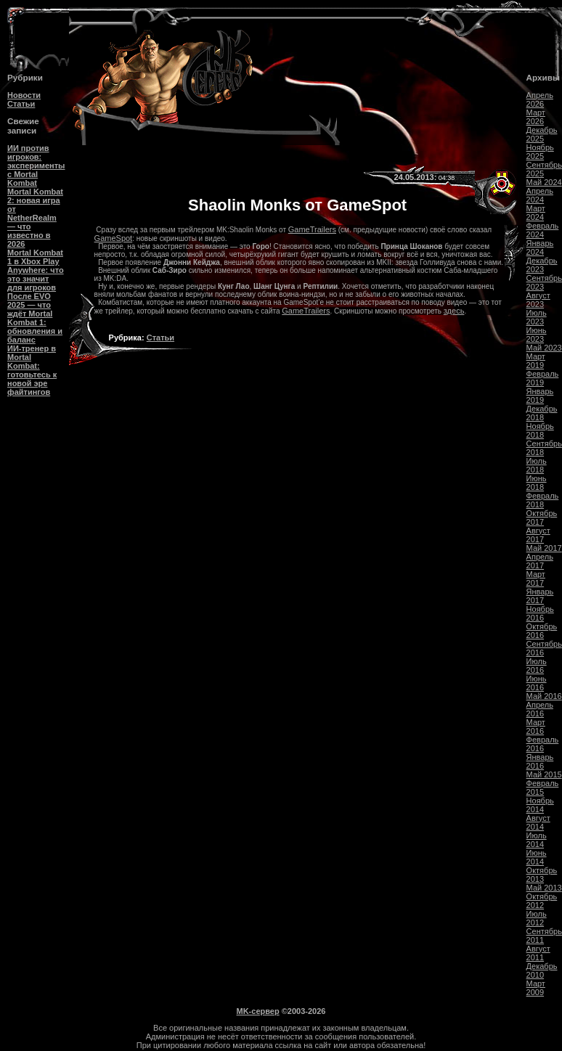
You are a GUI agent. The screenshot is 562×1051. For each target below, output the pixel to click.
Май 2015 (544, 774)
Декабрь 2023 (542, 265)
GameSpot (113, 238)
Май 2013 (544, 887)
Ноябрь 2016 (540, 613)
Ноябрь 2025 (540, 151)
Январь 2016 (540, 761)
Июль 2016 (536, 665)
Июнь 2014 (536, 857)
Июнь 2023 (536, 334)
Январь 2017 (540, 596)
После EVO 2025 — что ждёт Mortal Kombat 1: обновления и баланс (34, 318)
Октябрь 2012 (542, 900)
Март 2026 (535, 117)
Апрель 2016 (539, 709)
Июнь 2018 (536, 482)
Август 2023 (538, 299)
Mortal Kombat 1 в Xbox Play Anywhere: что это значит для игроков (35, 270)
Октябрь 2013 (542, 874)
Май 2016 (544, 696)
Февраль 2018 (542, 500)
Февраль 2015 (542, 787)
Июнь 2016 (536, 683)
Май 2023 (544, 347)
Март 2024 (535, 212)
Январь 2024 (540, 247)
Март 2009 (535, 988)
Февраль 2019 (542, 378)
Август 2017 (538, 535)
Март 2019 (535, 360)
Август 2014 (538, 822)
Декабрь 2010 (542, 970)
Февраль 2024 (542, 230)
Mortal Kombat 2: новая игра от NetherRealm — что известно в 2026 (35, 217)
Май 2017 (544, 548)
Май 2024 (544, 182)
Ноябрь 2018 (540, 430)
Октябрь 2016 (542, 630)
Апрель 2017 (539, 561)
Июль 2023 (536, 317)
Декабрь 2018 (542, 413)
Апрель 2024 (539, 195)
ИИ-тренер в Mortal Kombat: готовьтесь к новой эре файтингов (32, 370)
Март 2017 (535, 578)
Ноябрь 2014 (540, 805)
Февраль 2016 (542, 744)
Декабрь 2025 (542, 134)
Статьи (21, 103)
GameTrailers (312, 229)
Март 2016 (535, 726)
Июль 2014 (536, 839)
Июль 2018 (536, 465)
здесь (454, 310)
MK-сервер (258, 1011)
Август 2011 (538, 953)
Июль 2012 (536, 918)
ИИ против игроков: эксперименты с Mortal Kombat (36, 165)
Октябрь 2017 (542, 517)
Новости (24, 95)
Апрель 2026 (539, 99)
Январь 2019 (540, 395)
